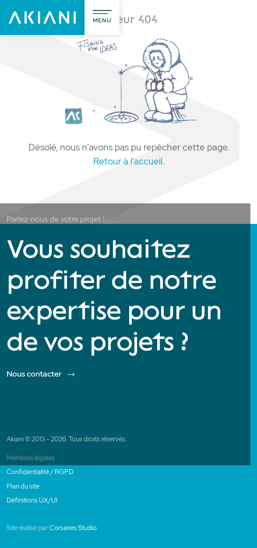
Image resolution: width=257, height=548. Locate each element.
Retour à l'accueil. (128, 161)
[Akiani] (42, 17)
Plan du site (23, 486)
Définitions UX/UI (32, 500)
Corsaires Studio (73, 528)
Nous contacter (34, 374)
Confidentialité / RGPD (40, 472)
